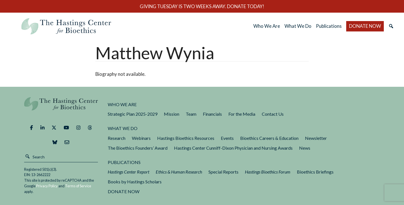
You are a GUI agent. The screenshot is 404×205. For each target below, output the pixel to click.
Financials (212, 114)
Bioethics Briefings (315, 171)
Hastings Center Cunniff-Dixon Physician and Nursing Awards (233, 148)
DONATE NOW (365, 26)
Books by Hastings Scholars (135, 181)
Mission (171, 114)
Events (227, 138)
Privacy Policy (47, 186)
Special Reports (223, 171)
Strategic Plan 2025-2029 (132, 114)
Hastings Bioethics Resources (185, 138)
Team (191, 114)
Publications (329, 26)
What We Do (297, 26)
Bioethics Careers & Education (269, 138)
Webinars (141, 138)
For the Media (241, 114)
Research (116, 138)
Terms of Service (78, 186)
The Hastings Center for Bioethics (66, 26)
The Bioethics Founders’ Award (137, 148)
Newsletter (316, 138)
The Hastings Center (61, 107)
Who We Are (266, 26)
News (304, 148)
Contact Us (273, 114)
